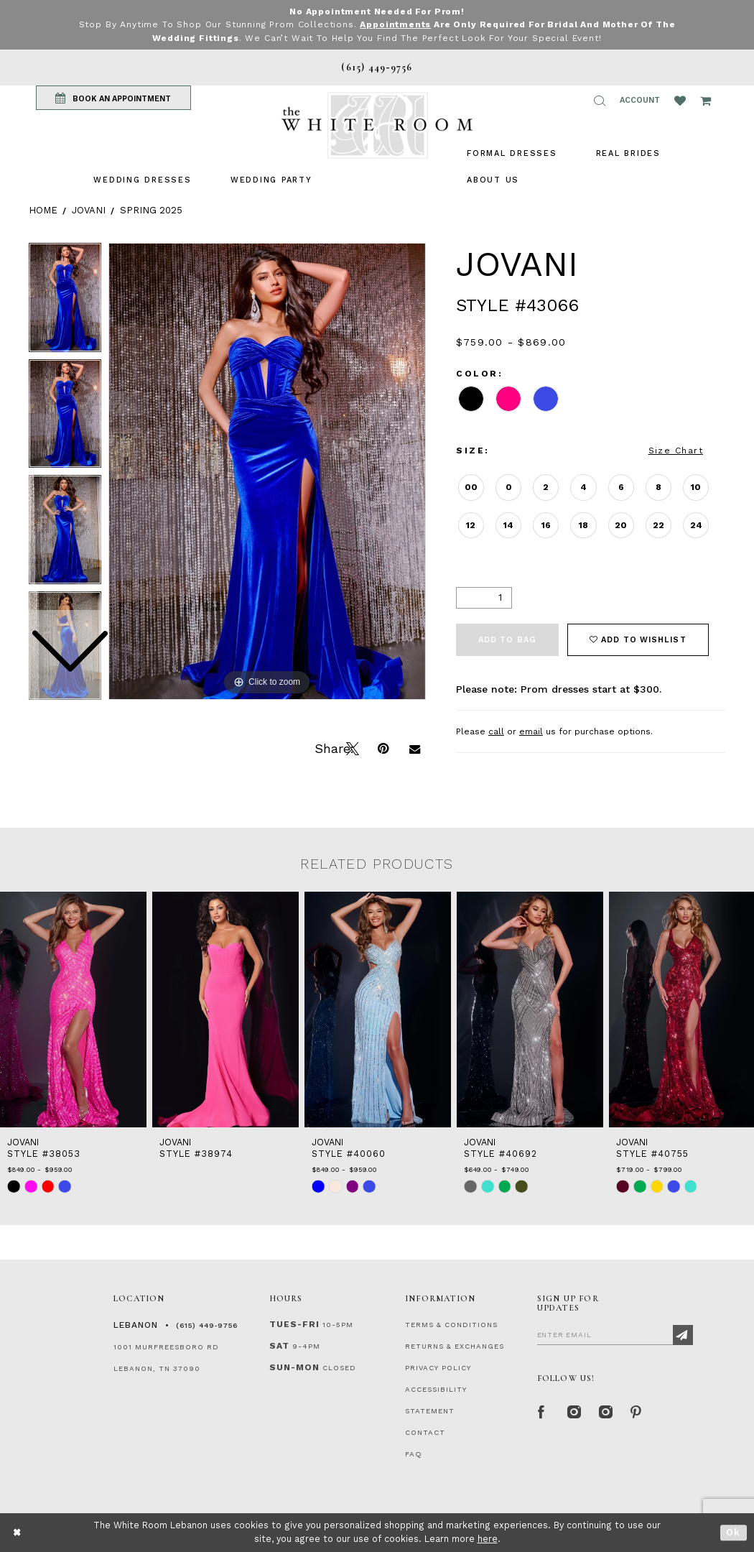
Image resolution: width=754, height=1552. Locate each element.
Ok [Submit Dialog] (733, 1532)
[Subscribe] (683, 1334)
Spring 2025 (151, 209)
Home (43, 209)
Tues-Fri (294, 1323)
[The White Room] (377, 124)
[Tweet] (351, 746)
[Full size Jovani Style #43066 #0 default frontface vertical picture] (267, 470)
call (496, 731)
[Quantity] (484, 597)
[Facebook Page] (541, 1410)
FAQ (413, 1453)
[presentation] (73, 1009)
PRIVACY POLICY (438, 1367)
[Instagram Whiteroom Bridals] (604, 1410)
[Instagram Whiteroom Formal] (573, 1410)
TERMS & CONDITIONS (451, 1324)
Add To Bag (507, 639)
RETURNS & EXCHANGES (454, 1345)
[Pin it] (382, 746)
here (488, 1538)
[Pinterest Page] (636, 1410)
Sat (279, 1345)
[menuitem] (142, 179)
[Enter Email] (615, 1333)
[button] (600, 100)
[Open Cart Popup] (705, 100)
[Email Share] (414, 746)
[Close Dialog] (17, 1532)
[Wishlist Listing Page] (680, 100)
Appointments (395, 24)
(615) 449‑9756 (207, 1325)
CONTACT (425, 1432)
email (531, 731)
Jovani (89, 209)
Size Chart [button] (675, 450)
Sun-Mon (294, 1367)
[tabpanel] (267, 470)
